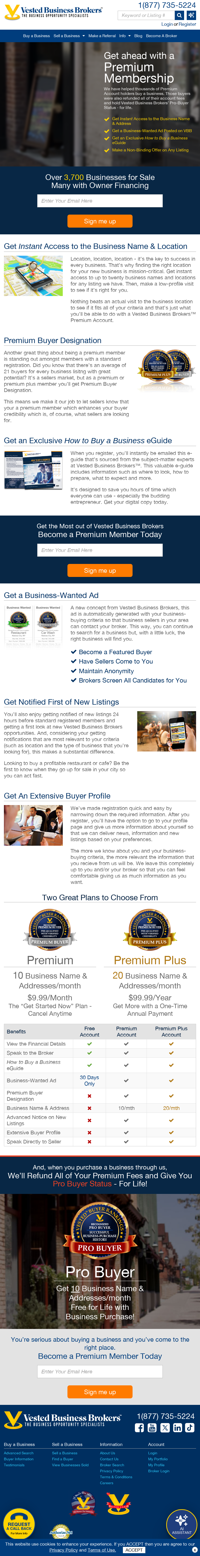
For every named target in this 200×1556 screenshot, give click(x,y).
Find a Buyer (62, 1459)
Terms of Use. (102, 1550)
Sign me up (100, 221)
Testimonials (14, 1465)
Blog (138, 36)
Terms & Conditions (116, 1477)
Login (167, 24)
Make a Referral (102, 36)
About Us (107, 1453)
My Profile (156, 1465)
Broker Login (159, 1471)
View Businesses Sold (70, 1465)
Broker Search (112, 1465)
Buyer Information (19, 1459)
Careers (106, 1483)
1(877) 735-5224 (167, 5)
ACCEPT (134, 1550)
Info (122, 36)
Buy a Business (36, 36)
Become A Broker (161, 36)
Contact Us (109, 1459)
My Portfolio (158, 1459)
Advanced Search (19, 1453)
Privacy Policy (111, 1471)
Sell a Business (67, 36)
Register (187, 24)
